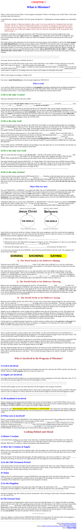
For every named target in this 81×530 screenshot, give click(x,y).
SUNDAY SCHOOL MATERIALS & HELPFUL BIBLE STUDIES (59, 526)
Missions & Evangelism (69, 524)
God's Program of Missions (68, 523)
